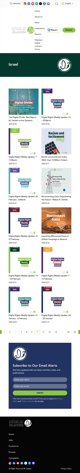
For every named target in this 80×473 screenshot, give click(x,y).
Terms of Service (28, 401)
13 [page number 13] (56, 332)
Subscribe (15, 3)
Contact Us (13, 446)
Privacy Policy (66, 469)
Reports (38, 34)
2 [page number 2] (9, 332)
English (66, 3)
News (37, 22)
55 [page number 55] (68, 332)
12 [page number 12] (49, 332)
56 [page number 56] (75, 332)
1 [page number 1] (4, 332)
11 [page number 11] (43, 332)
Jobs (11, 440)
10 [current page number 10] (38, 332)
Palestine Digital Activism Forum (38, 45)
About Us (38, 16)
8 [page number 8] (26, 332)
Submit (40, 392)
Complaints (14, 458)
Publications (39, 28)
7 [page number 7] (21, 332)
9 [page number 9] (31, 332)
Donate (12, 452)
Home (37, 11)
